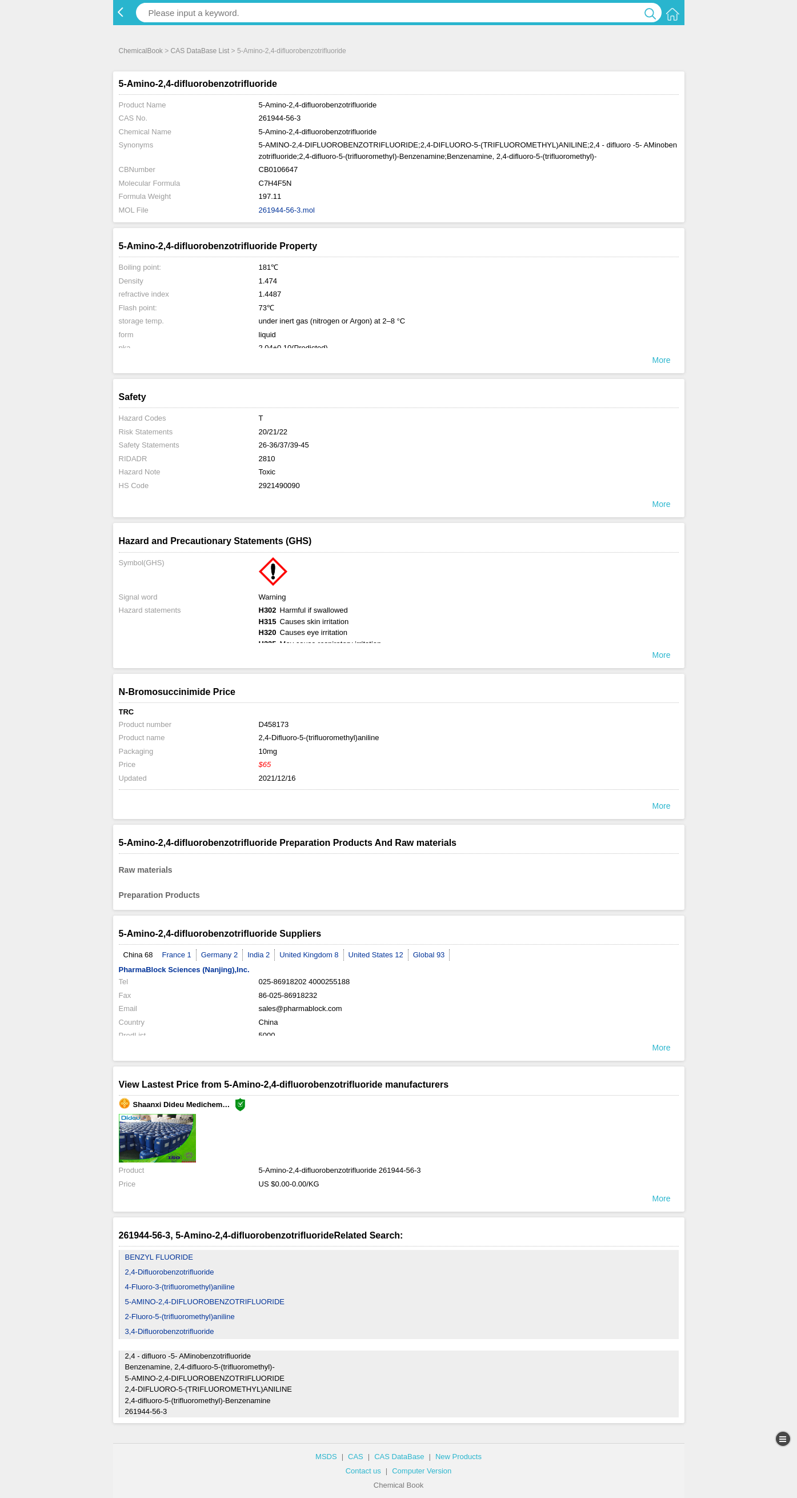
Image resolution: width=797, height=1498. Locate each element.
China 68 (138, 954)
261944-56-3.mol (287, 210)
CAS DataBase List (200, 51)
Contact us (363, 1471)
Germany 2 (219, 954)
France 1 (176, 954)
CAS (355, 1456)
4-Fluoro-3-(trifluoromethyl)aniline (180, 1287)
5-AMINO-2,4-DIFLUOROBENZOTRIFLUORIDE (205, 1301)
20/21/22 (273, 432)
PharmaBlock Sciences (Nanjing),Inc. (184, 969)
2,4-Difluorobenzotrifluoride (169, 1272)
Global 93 (429, 954)
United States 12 (376, 954)
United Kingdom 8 (308, 954)
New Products (458, 1456)
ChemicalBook (141, 51)
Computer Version (421, 1471)
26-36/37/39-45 (284, 445)
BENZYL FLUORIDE (159, 1257)
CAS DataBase (399, 1456)
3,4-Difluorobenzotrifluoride (169, 1331)
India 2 (258, 954)
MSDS (326, 1456)
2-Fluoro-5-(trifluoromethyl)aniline (180, 1316)
